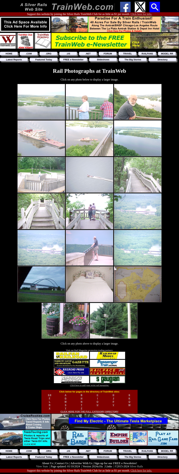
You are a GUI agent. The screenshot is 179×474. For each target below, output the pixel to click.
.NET (88, 53)
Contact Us (62, 463)
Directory (162, 59)
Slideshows (103, 59)
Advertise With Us (81, 463)
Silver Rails (136, 466)
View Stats (42, 466)
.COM (29, 53)
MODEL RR (167, 53)
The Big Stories (132, 59)
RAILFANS (147, 53)
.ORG (48, 53)
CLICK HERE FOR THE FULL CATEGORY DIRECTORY (89, 411)
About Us (48, 463)
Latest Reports (14, 59)
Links (108, 466)
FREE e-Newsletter (73, 59)
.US (68, 53)
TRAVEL (127, 53)
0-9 (49, 395)
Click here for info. (141, 14)
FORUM (108, 53)
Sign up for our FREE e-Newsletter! (115, 463)
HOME (9, 53)
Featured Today (43, 59)
